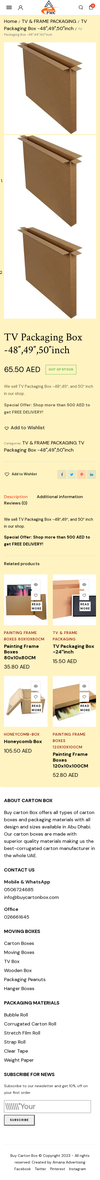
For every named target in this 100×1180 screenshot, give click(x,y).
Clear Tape (16, 1051)
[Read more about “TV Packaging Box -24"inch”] (85, 606)
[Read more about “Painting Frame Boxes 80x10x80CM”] (36, 606)
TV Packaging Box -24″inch (73, 649)
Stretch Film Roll (22, 1033)
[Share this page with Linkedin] (91, 474)
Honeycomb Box (23, 741)
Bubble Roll (16, 1015)
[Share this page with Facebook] (61, 474)
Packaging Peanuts (25, 979)
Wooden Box (18, 970)
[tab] (16, 497)
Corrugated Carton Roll (30, 1024)
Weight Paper (19, 1060)
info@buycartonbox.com (31, 897)
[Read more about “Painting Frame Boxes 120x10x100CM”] (85, 708)
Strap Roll (15, 1042)
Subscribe (19, 1120)
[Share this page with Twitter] (71, 474)
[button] (24, 427)
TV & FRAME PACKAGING (49, 21)
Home (10, 21)
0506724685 (19, 889)
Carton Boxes (19, 943)
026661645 (16, 917)
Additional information (60, 496)
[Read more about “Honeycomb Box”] (36, 708)
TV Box (11, 961)
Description (16, 496)
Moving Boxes (19, 952)
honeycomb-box (22, 734)
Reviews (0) (15, 503)
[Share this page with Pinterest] (81, 474)
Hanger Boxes (19, 988)
